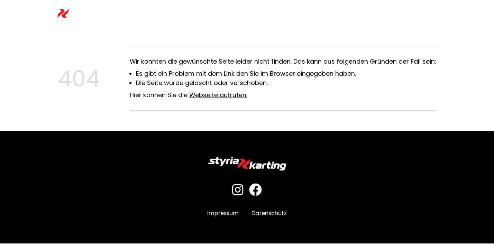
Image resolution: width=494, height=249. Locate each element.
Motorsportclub (309, 13)
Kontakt (440, 13)
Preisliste (218, 13)
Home (120, 13)
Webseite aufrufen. (218, 95)
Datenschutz (269, 213)
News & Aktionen (399, 13)
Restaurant (354, 13)
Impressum (223, 213)
